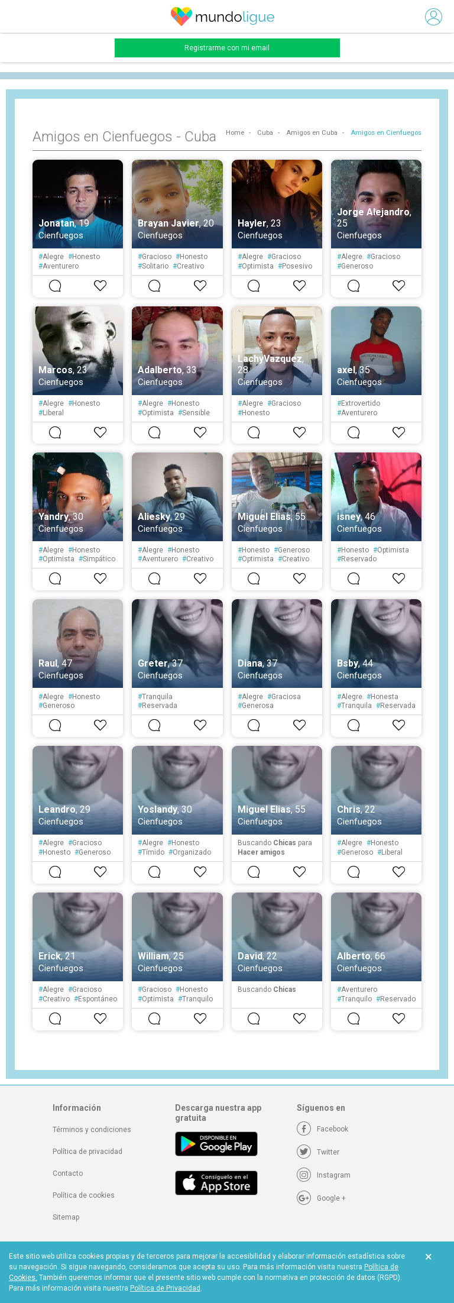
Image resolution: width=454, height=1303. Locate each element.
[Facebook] (322, 1129)
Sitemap (66, 1217)
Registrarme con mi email (227, 48)
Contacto (68, 1173)
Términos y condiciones (92, 1130)
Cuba (265, 133)
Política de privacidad (87, 1151)
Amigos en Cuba (312, 133)
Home (235, 133)
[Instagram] (324, 1175)
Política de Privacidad (165, 1288)
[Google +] (321, 1198)
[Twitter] (318, 1152)
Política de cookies (84, 1195)
